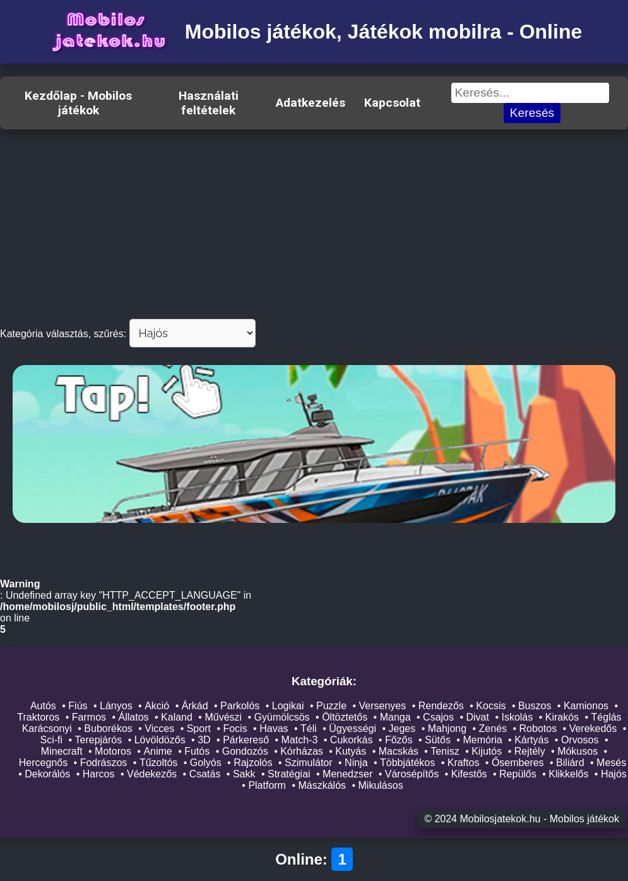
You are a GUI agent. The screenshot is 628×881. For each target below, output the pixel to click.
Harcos (99, 774)
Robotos (538, 728)
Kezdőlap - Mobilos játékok (78, 102)
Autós (43, 705)
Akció (157, 705)
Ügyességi (352, 728)
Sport (199, 728)
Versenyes (382, 705)
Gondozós (245, 751)
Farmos (89, 717)
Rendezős (441, 705)
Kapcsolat (392, 102)
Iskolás (517, 717)
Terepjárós (98, 739)
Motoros (113, 751)
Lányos (116, 705)
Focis (235, 728)
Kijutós (486, 751)
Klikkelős (568, 774)
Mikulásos (380, 785)
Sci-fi (51, 739)
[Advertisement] (314, 224)
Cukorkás (351, 739)
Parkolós (239, 705)
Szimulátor (309, 762)
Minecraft (62, 751)
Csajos (438, 717)
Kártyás (531, 739)
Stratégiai (289, 774)
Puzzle (331, 705)
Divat (477, 717)
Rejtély (529, 751)
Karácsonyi (47, 728)
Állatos (134, 717)
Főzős (399, 739)
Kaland (177, 717)
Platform (267, 785)
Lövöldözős (160, 739)
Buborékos (108, 728)
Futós (197, 751)
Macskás (398, 751)
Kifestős (469, 774)
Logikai (288, 705)
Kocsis (491, 705)
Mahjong (447, 728)
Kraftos (463, 762)
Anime (157, 751)
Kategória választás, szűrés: (63, 333)
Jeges (402, 728)
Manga (395, 717)
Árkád (195, 705)
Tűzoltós (158, 762)
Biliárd (570, 762)
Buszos (534, 705)
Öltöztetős (344, 717)
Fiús (77, 705)
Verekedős (593, 728)
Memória (482, 739)
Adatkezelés (310, 102)
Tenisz (444, 751)
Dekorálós (47, 774)
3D (204, 739)
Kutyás (350, 751)
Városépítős (412, 774)
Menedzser (347, 774)
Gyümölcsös (282, 717)
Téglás (606, 717)
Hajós (614, 774)
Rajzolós (253, 762)
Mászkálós (322, 785)
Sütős (438, 739)
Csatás (205, 774)
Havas (273, 728)
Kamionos (586, 705)
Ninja (356, 762)
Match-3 (299, 739)
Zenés (493, 728)
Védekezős (152, 774)
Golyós (206, 762)
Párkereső (246, 739)
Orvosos (580, 739)
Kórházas (301, 751)
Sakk (244, 774)
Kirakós (562, 717)
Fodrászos (103, 762)
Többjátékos (407, 762)
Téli (308, 728)
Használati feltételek (209, 102)
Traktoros (38, 717)
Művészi (223, 717)
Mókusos (577, 751)
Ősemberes (518, 762)
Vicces (159, 728)
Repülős (517, 774)
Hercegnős (43, 762)
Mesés (611, 762)
